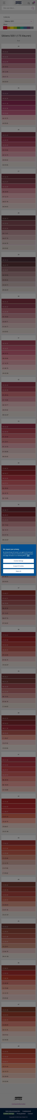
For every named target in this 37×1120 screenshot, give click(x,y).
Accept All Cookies (18, 566)
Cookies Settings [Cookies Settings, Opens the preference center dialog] (18, 561)
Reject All (18, 571)
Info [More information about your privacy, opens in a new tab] (28, 555)
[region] (18, 560)
